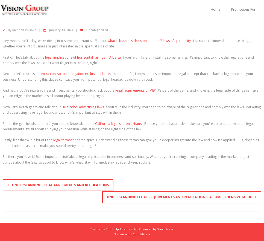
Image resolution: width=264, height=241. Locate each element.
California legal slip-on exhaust (119, 123)
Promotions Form (245, 9)
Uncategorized (97, 30)
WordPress (165, 229)
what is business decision (127, 40)
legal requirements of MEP (135, 90)
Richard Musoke (24, 30)
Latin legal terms (58, 140)
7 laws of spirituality (175, 40)
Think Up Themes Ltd (121, 229)
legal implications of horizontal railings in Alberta (83, 57)
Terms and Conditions (132, 234)
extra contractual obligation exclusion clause (75, 73)
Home (215, 9)
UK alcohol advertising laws (82, 107)
